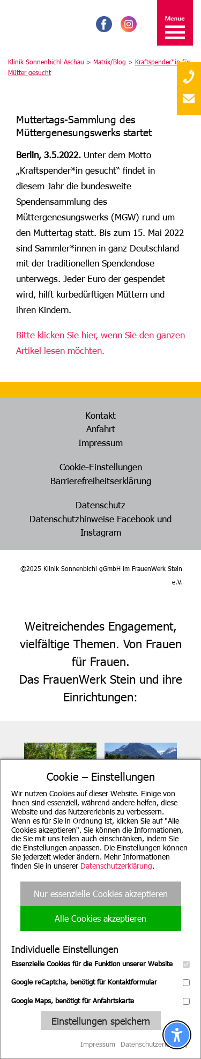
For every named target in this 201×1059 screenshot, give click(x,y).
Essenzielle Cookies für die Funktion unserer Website (100, 963)
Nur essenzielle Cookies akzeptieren (101, 893)
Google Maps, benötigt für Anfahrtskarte (100, 1000)
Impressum (100, 442)
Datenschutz (100, 504)
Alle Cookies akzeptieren (100, 918)
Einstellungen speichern (100, 1020)
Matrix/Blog (109, 61)
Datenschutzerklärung (116, 866)
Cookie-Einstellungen (100, 466)
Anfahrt (100, 428)
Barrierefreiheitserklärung (100, 480)
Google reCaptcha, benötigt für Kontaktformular (100, 981)
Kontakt (100, 415)
